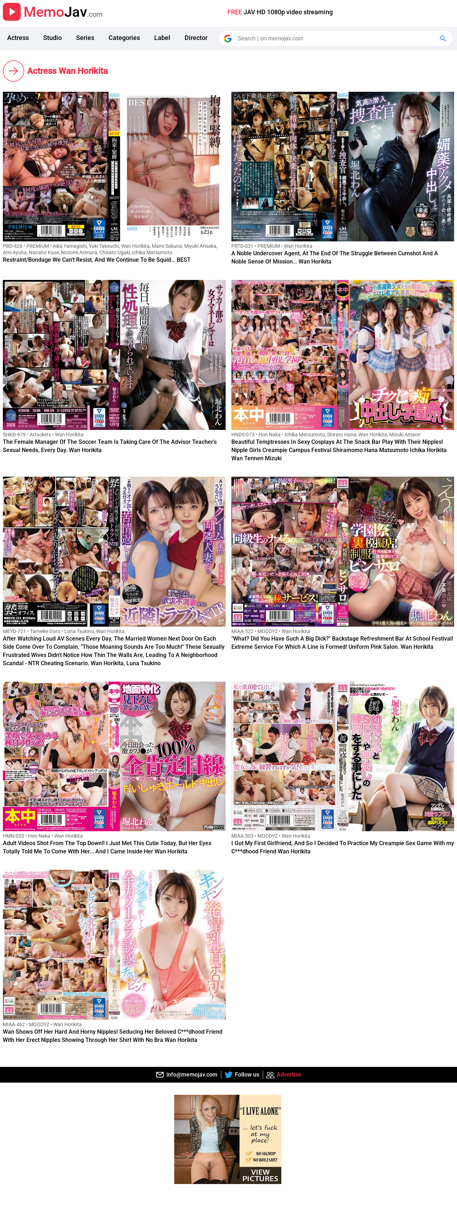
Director (196, 37)
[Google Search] (444, 38)
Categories (124, 37)
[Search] (336, 38)
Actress (18, 37)
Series (85, 37)
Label (162, 37)
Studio (52, 37)
